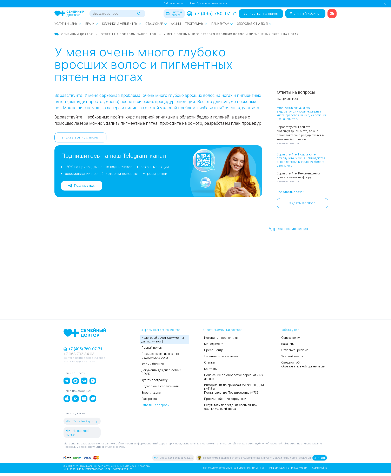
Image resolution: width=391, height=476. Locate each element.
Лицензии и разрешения (221, 356)
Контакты (210, 369)
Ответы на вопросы (155, 405)
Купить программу (154, 380)
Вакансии (287, 344)
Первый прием (151, 347)
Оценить (320, 457)
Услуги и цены (67, 23)
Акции (176, 23)
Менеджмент (213, 344)
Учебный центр (292, 356)
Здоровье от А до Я (254, 23)
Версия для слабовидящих (173, 458)
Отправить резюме (295, 350)
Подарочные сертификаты (160, 386)
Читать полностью (288, 143)
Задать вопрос (302, 203)
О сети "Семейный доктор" (222, 330)
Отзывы (209, 362)
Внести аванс (151, 392)
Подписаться (81, 186)
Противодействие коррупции (225, 398)
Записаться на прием (261, 13)
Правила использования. (212, 3)
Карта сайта (319, 467)
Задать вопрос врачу (80, 137)
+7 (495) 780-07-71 (212, 13)
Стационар (156, 23)
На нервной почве (77, 432)
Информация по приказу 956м (288, 467)
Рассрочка (149, 398)
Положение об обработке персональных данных (233, 467)
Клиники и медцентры (121, 23)
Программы (196, 23)
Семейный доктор (82, 421)
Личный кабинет (305, 13)
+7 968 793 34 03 (79, 354)
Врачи (91, 23)
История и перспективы (221, 337)
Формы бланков (152, 364)
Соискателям (290, 337)
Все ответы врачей (290, 192)
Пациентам (222, 23)
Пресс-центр (213, 350)
